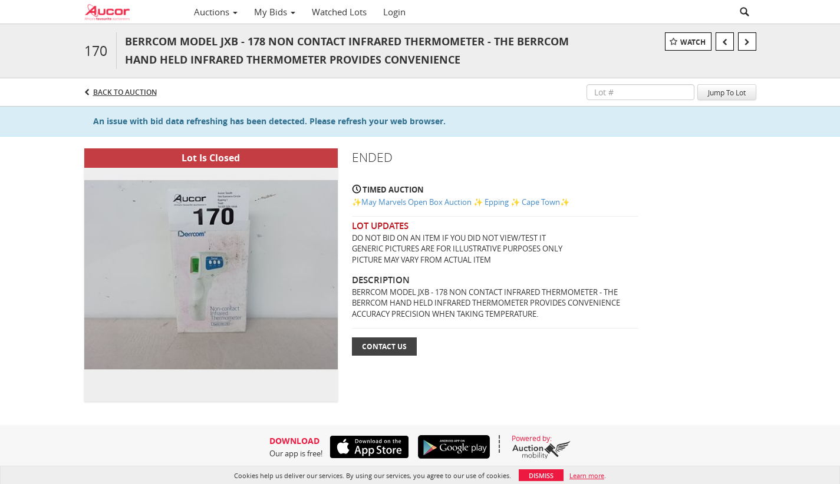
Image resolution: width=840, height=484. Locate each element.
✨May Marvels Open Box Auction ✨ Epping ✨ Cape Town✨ (460, 202)
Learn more (586, 475)
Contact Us (384, 347)
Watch (693, 42)
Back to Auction (125, 92)
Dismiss (541, 475)
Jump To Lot (727, 92)
